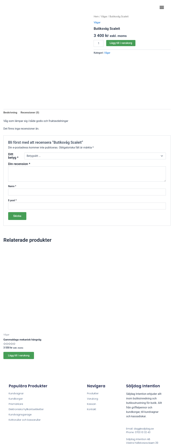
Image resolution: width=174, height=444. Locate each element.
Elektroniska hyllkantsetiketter (26, 382)
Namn (12, 155)
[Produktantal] (98, 43)
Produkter (93, 366)
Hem (96, 16)
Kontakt (91, 382)
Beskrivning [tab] (10, 81)
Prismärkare (16, 376)
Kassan (91, 376)
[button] (161, 7)
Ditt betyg (13, 124)
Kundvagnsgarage (20, 387)
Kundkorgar (16, 371)
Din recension (19, 132)
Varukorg (92, 371)
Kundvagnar (16, 366)
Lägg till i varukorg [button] (19, 327)
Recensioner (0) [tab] (31, 81)
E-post (12, 169)
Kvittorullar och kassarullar (25, 392)
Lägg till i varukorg (121, 42)
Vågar (104, 16)
